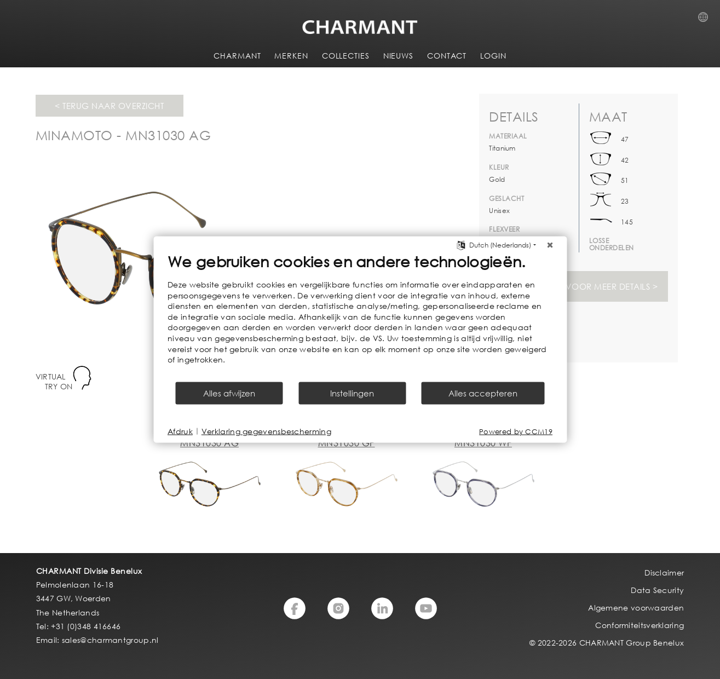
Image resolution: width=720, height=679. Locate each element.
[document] (360, 316)
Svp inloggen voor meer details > (578, 286)
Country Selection (706, 20)
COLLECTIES (346, 55)
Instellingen (352, 392)
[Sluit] (550, 245)
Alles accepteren (482, 392)
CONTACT (446, 55)
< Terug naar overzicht (109, 105)
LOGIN (493, 55)
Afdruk (180, 431)
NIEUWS (398, 55)
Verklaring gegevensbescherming (266, 431)
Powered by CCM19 (515, 431)
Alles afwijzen (229, 392)
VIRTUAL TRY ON (54, 381)
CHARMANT (237, 55)
